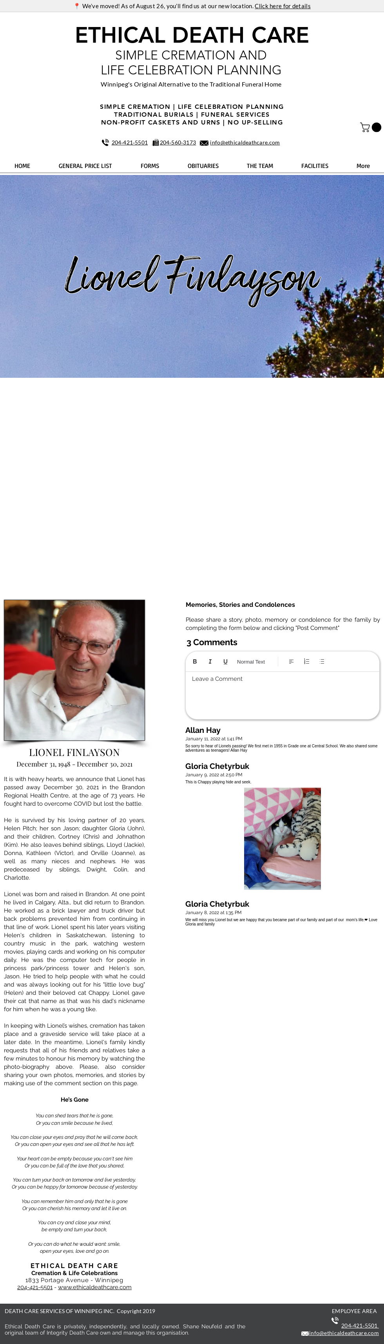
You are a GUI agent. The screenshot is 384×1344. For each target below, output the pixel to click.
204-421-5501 (35, 1287)
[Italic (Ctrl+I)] (210, 661)
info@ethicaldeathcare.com (245, 142)
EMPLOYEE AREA (354, 1311)
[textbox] (282, 693)
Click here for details (283, 5)
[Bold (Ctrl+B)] (195, 661)
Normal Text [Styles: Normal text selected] (251, 662)
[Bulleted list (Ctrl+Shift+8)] (322, 661)
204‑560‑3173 (178, 142)
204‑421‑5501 (130, 142)
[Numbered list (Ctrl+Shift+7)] (306, 661)
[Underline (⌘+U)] (225, 661)
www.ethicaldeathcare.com (95, 1287)
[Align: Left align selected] (291, 661)
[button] (372, 127)
